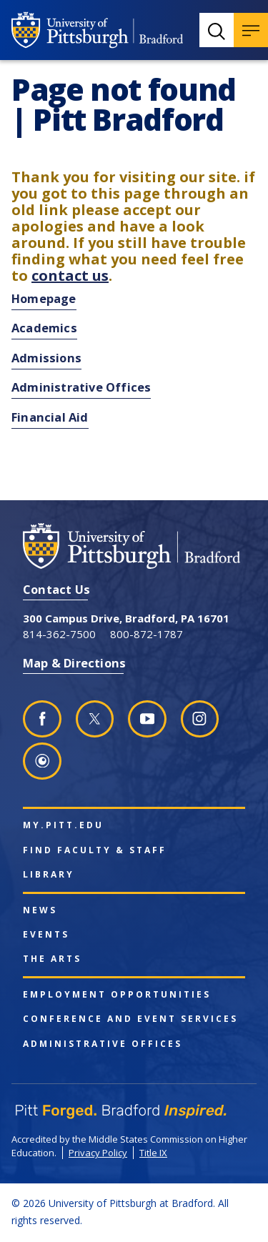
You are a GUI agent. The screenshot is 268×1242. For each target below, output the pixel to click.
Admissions (46, 357)
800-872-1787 (146, 634)
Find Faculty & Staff (95, 850)
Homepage (43, 298)
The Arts (52, 959)
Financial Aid (50, 417)
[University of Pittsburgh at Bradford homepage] (97, 30)
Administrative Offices (81, 387)
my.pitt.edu (63, 825)
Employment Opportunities (117, 995)
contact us (70, 275)
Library (48, 875)
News (40, 910)
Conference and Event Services (130, 1019)
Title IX (153, 1152)
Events (46, 935)
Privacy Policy (98, 1152)
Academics (44, 327)
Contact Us (56, 589)
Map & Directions (74, 663)
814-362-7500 (59, 634)
